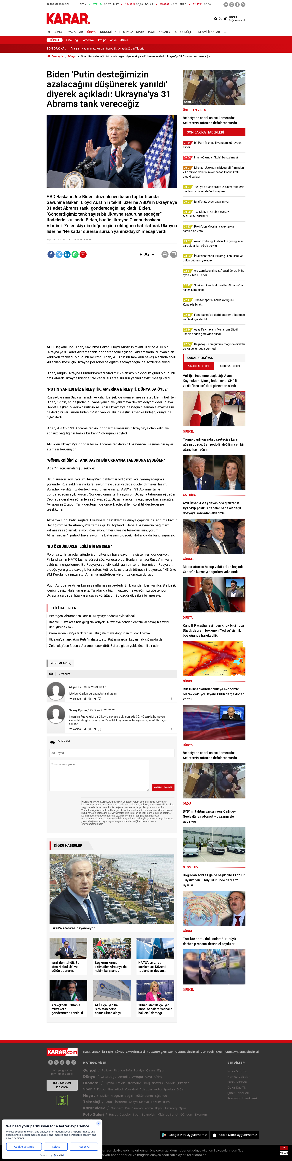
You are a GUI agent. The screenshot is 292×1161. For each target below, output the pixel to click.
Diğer (181, 1089)
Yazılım (156, 1102)
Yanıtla (77, 698)
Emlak (120, 1083)
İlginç (159, 1108)
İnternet (121, 1102)
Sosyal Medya (139, 1102)
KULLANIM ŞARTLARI (160, 1052)
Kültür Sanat (144, 1096)
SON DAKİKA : (56, 48)
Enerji (146, 1083)
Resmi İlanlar (209, 32)
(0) (89, 698)
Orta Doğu (72, 40)
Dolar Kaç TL (236, 1087)
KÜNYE (119, 1052)
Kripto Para (124, 32)
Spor (140, 32)
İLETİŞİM (107, 1052)
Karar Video (168, 32)
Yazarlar (75, 32)
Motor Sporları (164, 1089)
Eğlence (161, 1096)
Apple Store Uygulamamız (238, 1135)
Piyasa (109, 1083)
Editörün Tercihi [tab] (230, 366)
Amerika (88, 40)
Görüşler (187, 32)
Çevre (150, 1070)
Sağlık (129, 1096)
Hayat (151, 32)
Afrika (124, 40)
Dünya (91, 32)
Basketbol (115, 1089)
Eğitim (161, 1070)
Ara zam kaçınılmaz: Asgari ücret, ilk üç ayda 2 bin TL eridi (108, 48)
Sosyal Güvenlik (163, 1083)
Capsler (125, 1114)
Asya (113, 40)
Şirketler (183, 1083)
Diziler (104, 1096)
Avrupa (101, 40)
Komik (149, 1108)
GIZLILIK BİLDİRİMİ (187, 1052)
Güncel (59, 32)
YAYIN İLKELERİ (135, 1052)
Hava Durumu (237, 1071)
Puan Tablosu (237, 1082)
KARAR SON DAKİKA (62, 1085)
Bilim (166, 1102)
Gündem (117, 1108)
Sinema (137, 1108)
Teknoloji (91, 1101)
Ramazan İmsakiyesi (242, 1098)
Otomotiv (134, 1083)
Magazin (117, 1096)
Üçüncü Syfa (123, 1070)
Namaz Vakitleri (238, 1077)
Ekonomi (105, 32)
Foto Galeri (93, 1114)
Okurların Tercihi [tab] (198, 366)
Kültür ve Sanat (167, 1114)
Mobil (109, 1102)
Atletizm (145, 1089)
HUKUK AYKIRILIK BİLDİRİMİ (241, 1052)
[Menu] (224, 32)
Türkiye (139, 1070)
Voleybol (131, 1089)
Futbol (101, 1089)
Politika (107, 1070)
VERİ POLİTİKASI (211, 1052)
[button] (141, 254)
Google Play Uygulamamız (188, 1135)
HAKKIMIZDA (91, 1052)
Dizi (127, 1108)
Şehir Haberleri (238, 1093)
